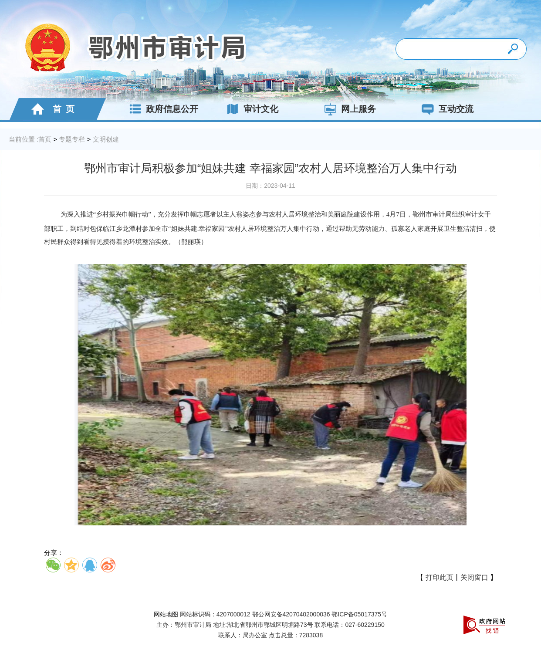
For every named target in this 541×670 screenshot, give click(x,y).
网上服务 (347, 109)
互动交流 (445, 109)
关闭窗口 (474, 577)
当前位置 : (23, 139)
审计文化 (250, 109)
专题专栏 (72, 139)
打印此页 (439, 577)
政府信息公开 (161, 109)
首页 (44, 139)
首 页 (50, 109)
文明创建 (106, 139)
